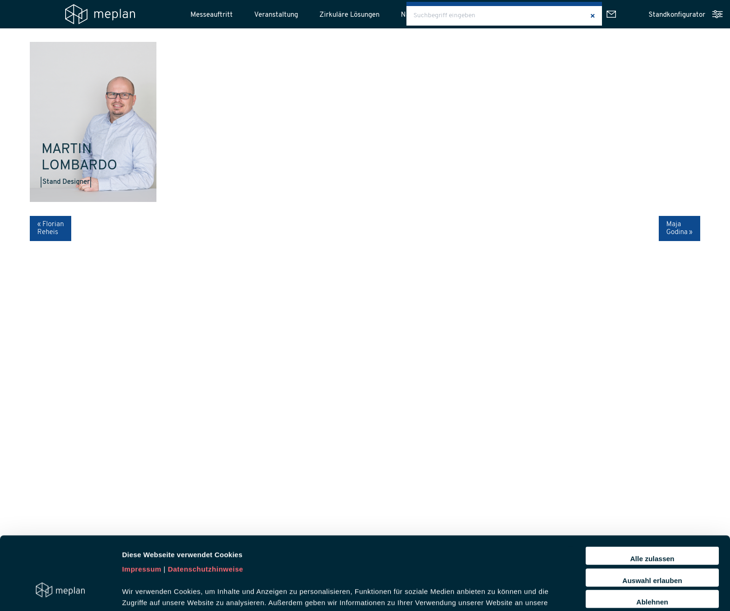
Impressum (142, 506)
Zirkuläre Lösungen (349, 15)
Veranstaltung (276, 15)
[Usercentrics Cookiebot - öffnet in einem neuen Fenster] (60, 593)
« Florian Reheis (50, 228)
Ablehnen (652, 539)
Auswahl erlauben (652, 518)
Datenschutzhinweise (205, 506)
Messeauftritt (211, 15)
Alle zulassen (652, 496)
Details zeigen (495, 593)
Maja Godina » (679, 228)
